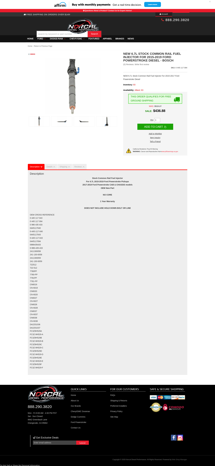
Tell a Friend (155, 140)
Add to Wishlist (155, 132)
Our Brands (76, 405)
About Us (75, 399)
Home (30, 37)
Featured (93, 37)
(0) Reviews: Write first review (136, 63)
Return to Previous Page (43, 45)
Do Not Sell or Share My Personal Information (20, 464)
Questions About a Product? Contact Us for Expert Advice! (108, 11)
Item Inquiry (155, 136)
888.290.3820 (175, 20)
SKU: (173, 66)
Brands (119, 37)
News (131, 37)
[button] (109, 27)
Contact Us (75, 426)
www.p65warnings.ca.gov (170, 150)
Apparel (107, 37)
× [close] (210, 1)
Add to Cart (153, 125)
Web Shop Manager (179, 458)
